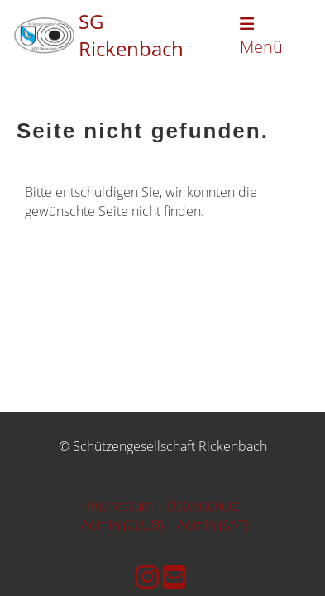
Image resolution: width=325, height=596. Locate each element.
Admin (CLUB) (122, 525)
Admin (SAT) (212, 525)
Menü (261, 37)
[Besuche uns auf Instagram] (147, 576)
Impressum (120, 506)
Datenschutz (203, 506)
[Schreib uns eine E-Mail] (174, 576)
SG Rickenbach (131, 35)
